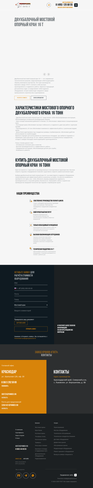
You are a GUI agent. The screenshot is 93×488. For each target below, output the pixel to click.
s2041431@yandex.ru (10, 405)
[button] (65, 7)
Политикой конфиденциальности (25, 338)
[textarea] (31, 313)
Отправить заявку (31, 329)
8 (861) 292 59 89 (9, 382)
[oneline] (31, 300)
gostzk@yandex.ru (9, 394)
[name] (31, 283)
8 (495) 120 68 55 (64, 4)
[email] (31, 294)
